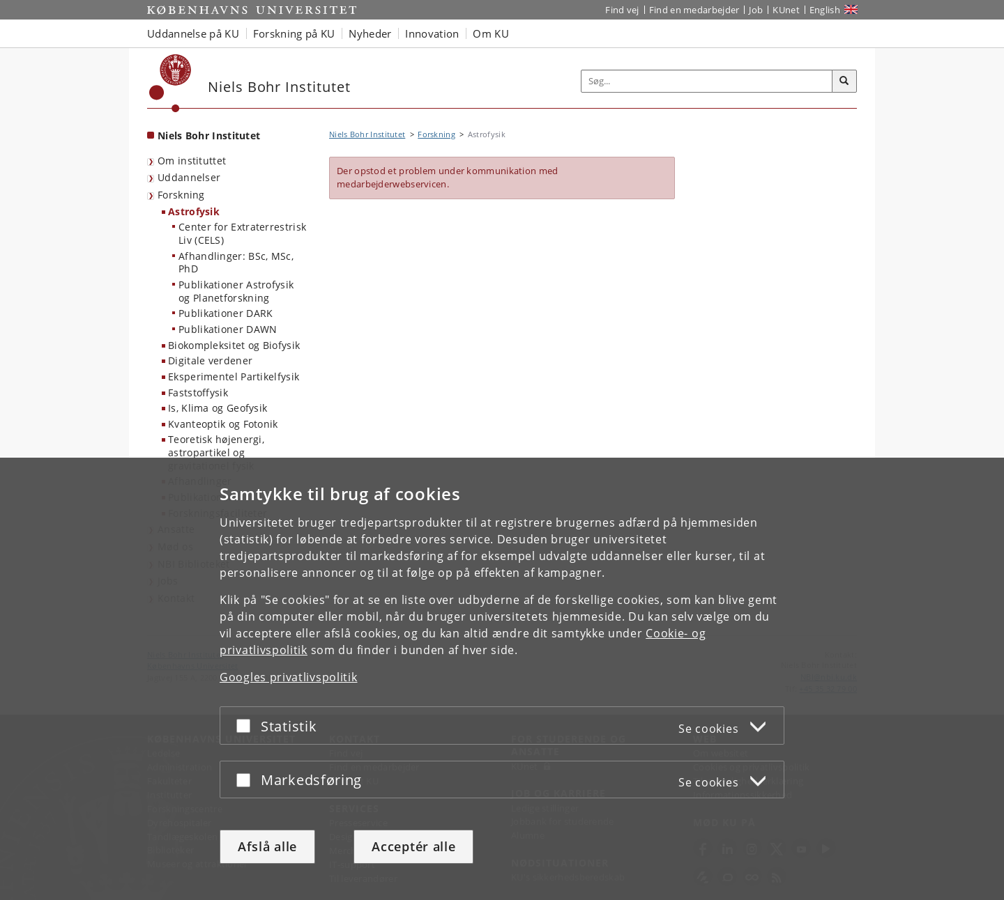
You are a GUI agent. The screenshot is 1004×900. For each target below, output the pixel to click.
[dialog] (502, 679)
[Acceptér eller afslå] (246, 725)
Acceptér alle (413, 846)
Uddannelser (189, 177)
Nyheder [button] (370, 33)
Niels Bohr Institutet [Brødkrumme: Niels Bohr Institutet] (367, 134)
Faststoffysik (198, 392)
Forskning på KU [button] (294, 33)
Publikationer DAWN (227, 329)
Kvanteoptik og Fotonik (223, 423)
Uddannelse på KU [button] (193, 33)
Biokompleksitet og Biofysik (234, 345)
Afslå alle (267, 846)
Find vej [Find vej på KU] (622, 9)
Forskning (181, 194)
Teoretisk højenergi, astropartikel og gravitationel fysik (216, 452)
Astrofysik (194, 211)
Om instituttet (192, 160)
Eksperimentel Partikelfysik (233, 376)
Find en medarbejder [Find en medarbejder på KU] (694, 9)
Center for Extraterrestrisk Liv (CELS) (242, 233)
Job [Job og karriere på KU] (756, 9)
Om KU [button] (491, 33)
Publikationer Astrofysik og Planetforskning (236, 291)
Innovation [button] (432, 33)
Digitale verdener (210, 360)
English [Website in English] (824, 9)
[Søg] (844, 81)
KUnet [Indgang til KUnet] (786, 9)
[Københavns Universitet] (170, 83)
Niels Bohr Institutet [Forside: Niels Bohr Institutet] (209, 135)
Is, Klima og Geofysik (217, 407)
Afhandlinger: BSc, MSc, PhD (236, 262)
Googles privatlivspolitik (289, 677)
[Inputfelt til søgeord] (707, 81)
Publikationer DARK (225, 313)
